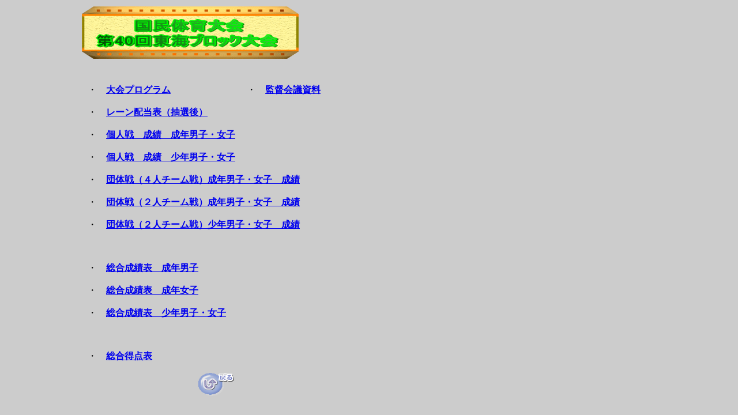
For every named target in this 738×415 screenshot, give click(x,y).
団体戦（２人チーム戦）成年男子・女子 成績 (203, 202)
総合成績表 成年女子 (152, 290)
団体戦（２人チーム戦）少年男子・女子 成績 (203, 224)
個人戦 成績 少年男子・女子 (170, 157)
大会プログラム (138, 90)
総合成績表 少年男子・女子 (166, 313)
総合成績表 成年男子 (152, 268)
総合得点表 (129, 356)
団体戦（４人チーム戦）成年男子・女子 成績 (203, 179)
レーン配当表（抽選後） (157, 112)
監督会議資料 (293, 90)
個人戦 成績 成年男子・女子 (170, 134)
